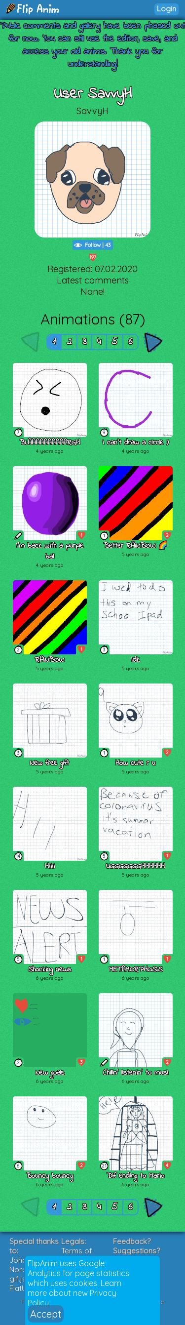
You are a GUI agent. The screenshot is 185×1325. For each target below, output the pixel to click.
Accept (45, 1314)
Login (166, 8)
